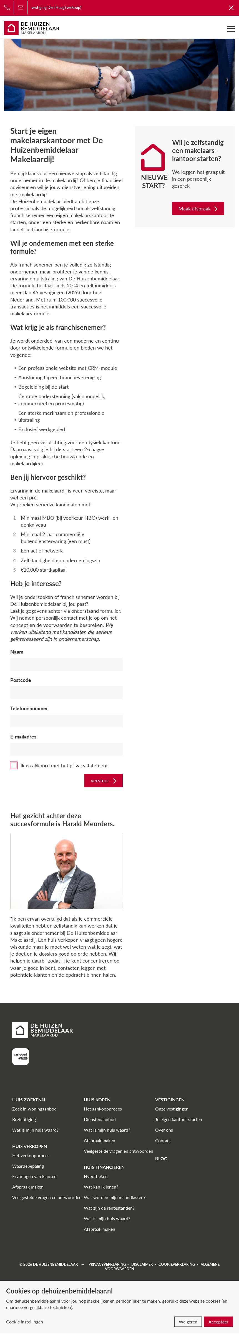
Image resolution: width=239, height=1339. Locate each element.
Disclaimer (142, 1264)
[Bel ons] (7, 7)
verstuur (104, 780)
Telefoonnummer (29, 708)
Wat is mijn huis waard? (35, 1129)
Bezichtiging (24, 1119)
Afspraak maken (28, 1186)
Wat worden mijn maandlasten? (114, 1197)
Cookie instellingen (24, 1321)
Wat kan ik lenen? (101, 1186)
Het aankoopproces (103, 1108)
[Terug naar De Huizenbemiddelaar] (231, 7)
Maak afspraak (198, 208)
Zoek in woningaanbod (34, 1108)
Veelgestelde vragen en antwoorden (47, 1197)
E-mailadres (23, 736)
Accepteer (218, 1321)
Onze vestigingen (171, 1108)
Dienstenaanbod (100, 1119)
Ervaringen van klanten (34, 1176)
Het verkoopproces (30, 1155)
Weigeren (188, 1321)
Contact (163, 1140)
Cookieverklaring (177, 1264)
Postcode (20, 680)
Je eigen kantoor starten (178, 1119)
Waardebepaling (28, 1166)
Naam (16, 652)
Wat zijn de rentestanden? (109, 1207)
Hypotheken (96, 1176)
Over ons (164, 1129)
